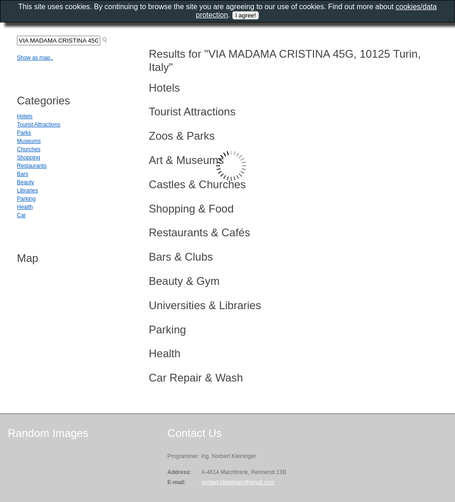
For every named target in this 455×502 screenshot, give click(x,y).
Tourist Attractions (38, 124)
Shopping (28, 157)
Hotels (24, 116)
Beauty (25, 182)
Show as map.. (35, 58)
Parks (24, 133)
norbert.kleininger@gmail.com (238, 482)
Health (25, 207)
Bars (22, 174)
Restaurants (32, 166)
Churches (28, 149)
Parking (26, 199)
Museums (29, 141)
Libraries (27, 190)
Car (21, 215)
